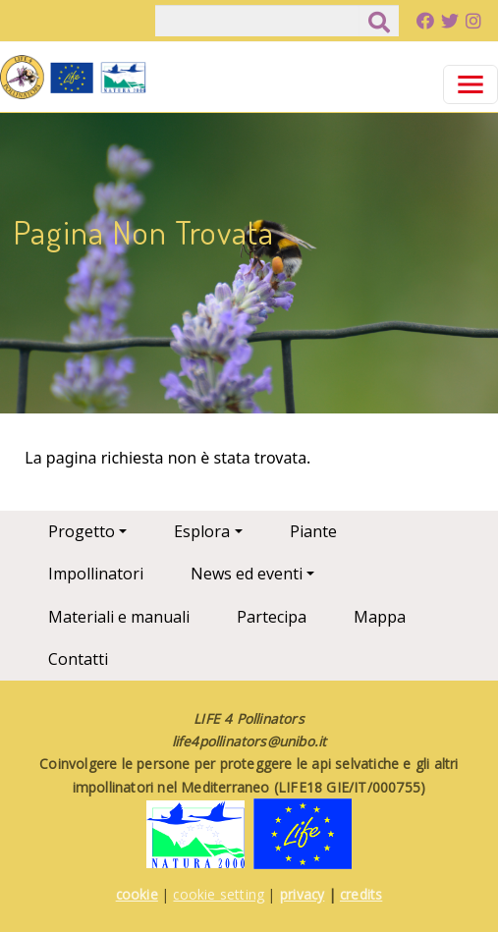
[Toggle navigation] (470, 84)
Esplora (202, 531)
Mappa (380, 617)
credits (361, 894)
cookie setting (218, 894)
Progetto (81, 531)
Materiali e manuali (119, 617)
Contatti (78, 659)
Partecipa (271, 617)
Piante (313, 531)
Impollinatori (95, 573)
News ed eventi (247, 573)
